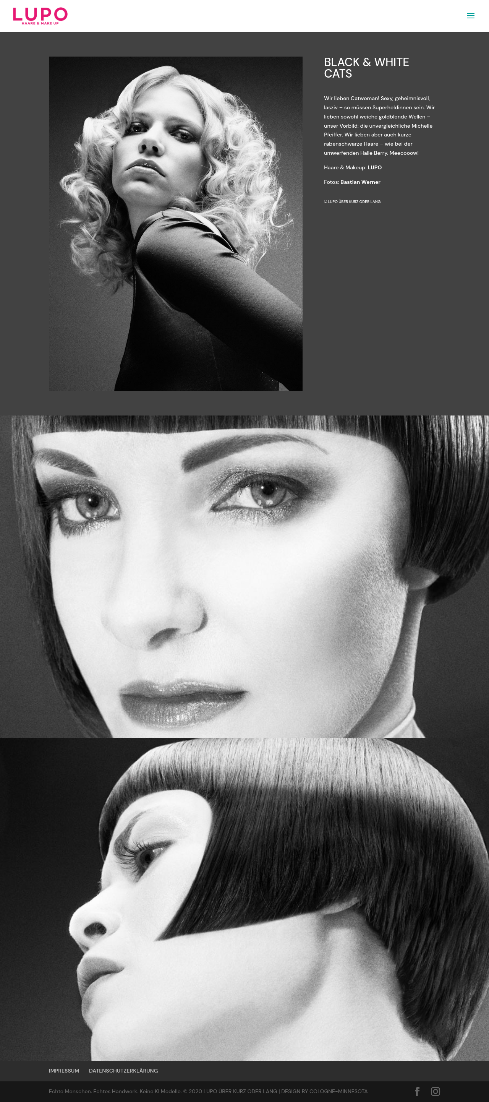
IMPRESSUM (64, 1070)
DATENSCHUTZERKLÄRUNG (123, 1070)
